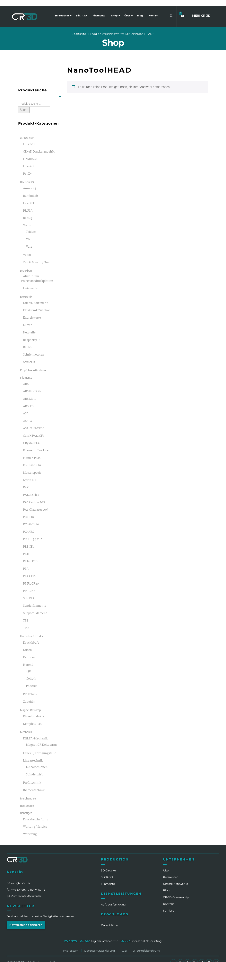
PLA (26, 562)
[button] (182, 9)
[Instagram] (180, 956)
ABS (26, 378)
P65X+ (27, 167)
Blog (140, 9)
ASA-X (27, 415)
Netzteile (29, 326)
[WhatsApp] (194, 956)
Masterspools (32, 466)
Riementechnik (34, 784)
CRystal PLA (31, 437)
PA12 (26, 481)
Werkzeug (30, 828)
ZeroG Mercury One (36, 256)
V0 (28, 233)
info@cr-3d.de (18, 877)
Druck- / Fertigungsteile (39, 747)
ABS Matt (29, 393)
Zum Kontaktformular (24, 890)
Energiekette (32, 311)
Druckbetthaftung (35, 813)
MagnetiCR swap (30, 703)
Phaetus (31, 680)
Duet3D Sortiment (35, 297)
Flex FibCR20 (32, 459)
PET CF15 (29, 540)
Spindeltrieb (34, 768)
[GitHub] (216, 956)
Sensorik (29, 356)
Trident (31, 226)
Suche (24, 103)
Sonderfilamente (34, 599)
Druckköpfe (31, 636)
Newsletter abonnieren (26, 918)
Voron (27, 219)
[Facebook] (187, 956)
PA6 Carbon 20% (34, 496)
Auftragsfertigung (113, 898)
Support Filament (35, 607)
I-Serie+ (28, 160)
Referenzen (170, 871)
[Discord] (209, 956)
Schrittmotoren (33, 348)
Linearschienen (37, 761)
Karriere (168, 904)
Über (127, 9)
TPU (26, 622)
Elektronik (26, 290)
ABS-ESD (29, 400)
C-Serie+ (29, 138)
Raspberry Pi (31, 334)
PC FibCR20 (31, 518)
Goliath (31, 672)
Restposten (27, 799)
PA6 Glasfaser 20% (35, 503)
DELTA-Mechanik (35, 732)
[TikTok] (201, 956)
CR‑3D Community (176, 891)
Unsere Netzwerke (175, 877)
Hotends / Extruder (31, 630)
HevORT (28, 197)
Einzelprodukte (33, 710)
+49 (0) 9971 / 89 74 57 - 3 (26, 883)
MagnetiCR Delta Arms (41, 739)
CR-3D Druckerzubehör (39, 145)
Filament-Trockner (36, 444)
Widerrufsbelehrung (146, 944)
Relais (27, 341)
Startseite (79, 27)
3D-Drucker (62, 9)
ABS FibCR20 (32, 385)
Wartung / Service (35, 821)
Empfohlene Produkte (33, 364)
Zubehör (29, 695)
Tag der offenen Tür (104, 935)
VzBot (27, 249)
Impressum (71, 944)
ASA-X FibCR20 (33, 422)
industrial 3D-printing (147, 935)
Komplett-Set (32, 718)
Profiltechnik (32, 777)
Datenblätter (109, 919)
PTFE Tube (30, 688)
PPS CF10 (29, 585)
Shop (114, 9)
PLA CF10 (29, 570)
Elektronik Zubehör (36, 304)
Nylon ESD (30, 474)
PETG (26, 548)
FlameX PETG (32, 452)
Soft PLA (29, 592)
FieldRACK (30, 153)
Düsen (27, 644)
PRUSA (27, 204)
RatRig (27, 212)
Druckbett (26, 264)
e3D (28, 665)
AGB (124, 944)
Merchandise (28, 792)
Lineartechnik (33, 754)
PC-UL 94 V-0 (32, 533)
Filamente (99, 9)
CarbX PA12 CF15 (34, 430)
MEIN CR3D (201, 9)
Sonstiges (26, 806)
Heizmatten (31, 282)
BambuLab (30, 190)
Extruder (29, 651)
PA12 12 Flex (31, 489)
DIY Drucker (27, 175)
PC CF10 (28, 511)
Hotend (28, 659)
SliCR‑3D (107, 871)
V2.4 (29, 240)
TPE (25, 614)
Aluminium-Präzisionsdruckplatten (37, 272)
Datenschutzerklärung (99, 944)
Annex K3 (29, 182)
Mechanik (26, 726)
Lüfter (27, 319)
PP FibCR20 (31, 577)
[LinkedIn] (173, 956)
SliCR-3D (81, 9)
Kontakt (153, 9)
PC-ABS (28, 526)
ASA (26, 407)
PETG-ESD (30, 555)
